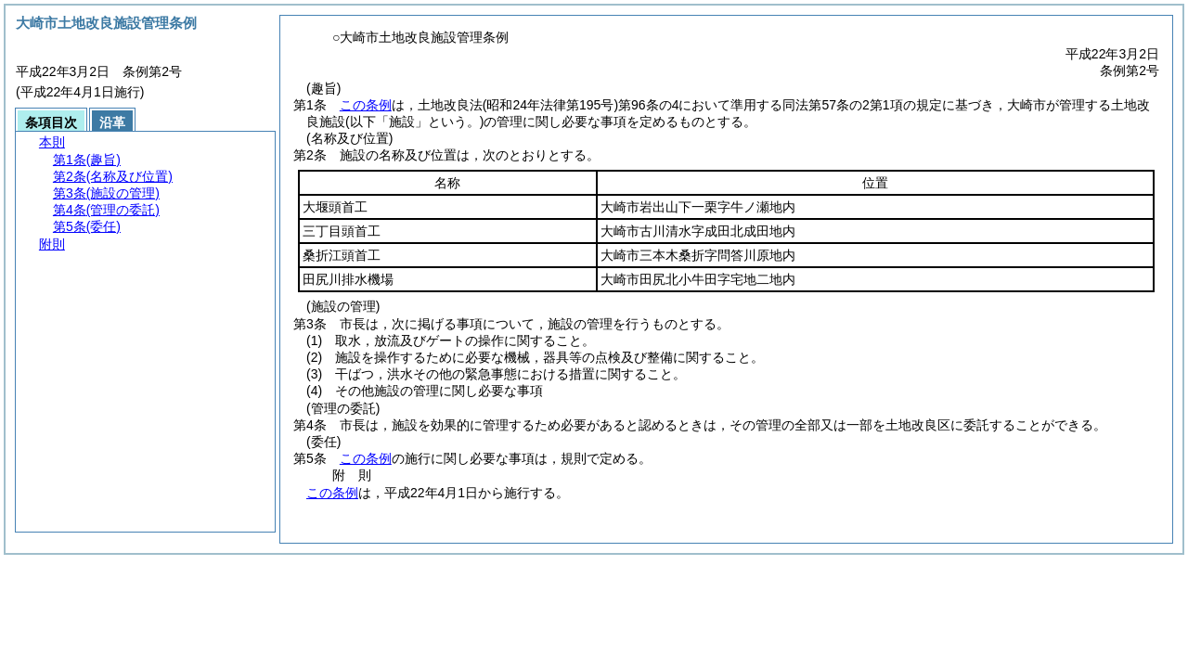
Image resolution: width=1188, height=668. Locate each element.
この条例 (366, 104)
